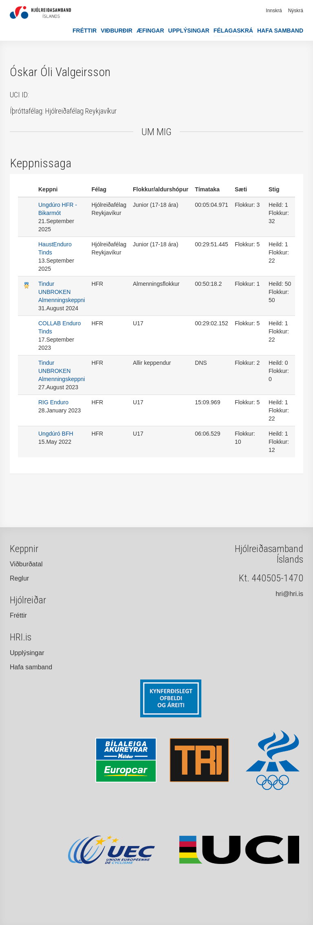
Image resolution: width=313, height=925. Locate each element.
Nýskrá (295, 10)
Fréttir (85, 30)
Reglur (19, 578)
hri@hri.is (289, 593)
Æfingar (150, 30)
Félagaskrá (233, 30)
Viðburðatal (26, 564)
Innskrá (274, 10)
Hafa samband (280, 30)
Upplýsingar (188, 30)
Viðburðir (116, 30)
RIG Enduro (53, 402)
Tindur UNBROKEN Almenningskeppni (61, 292)
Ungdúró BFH (55, 433)
